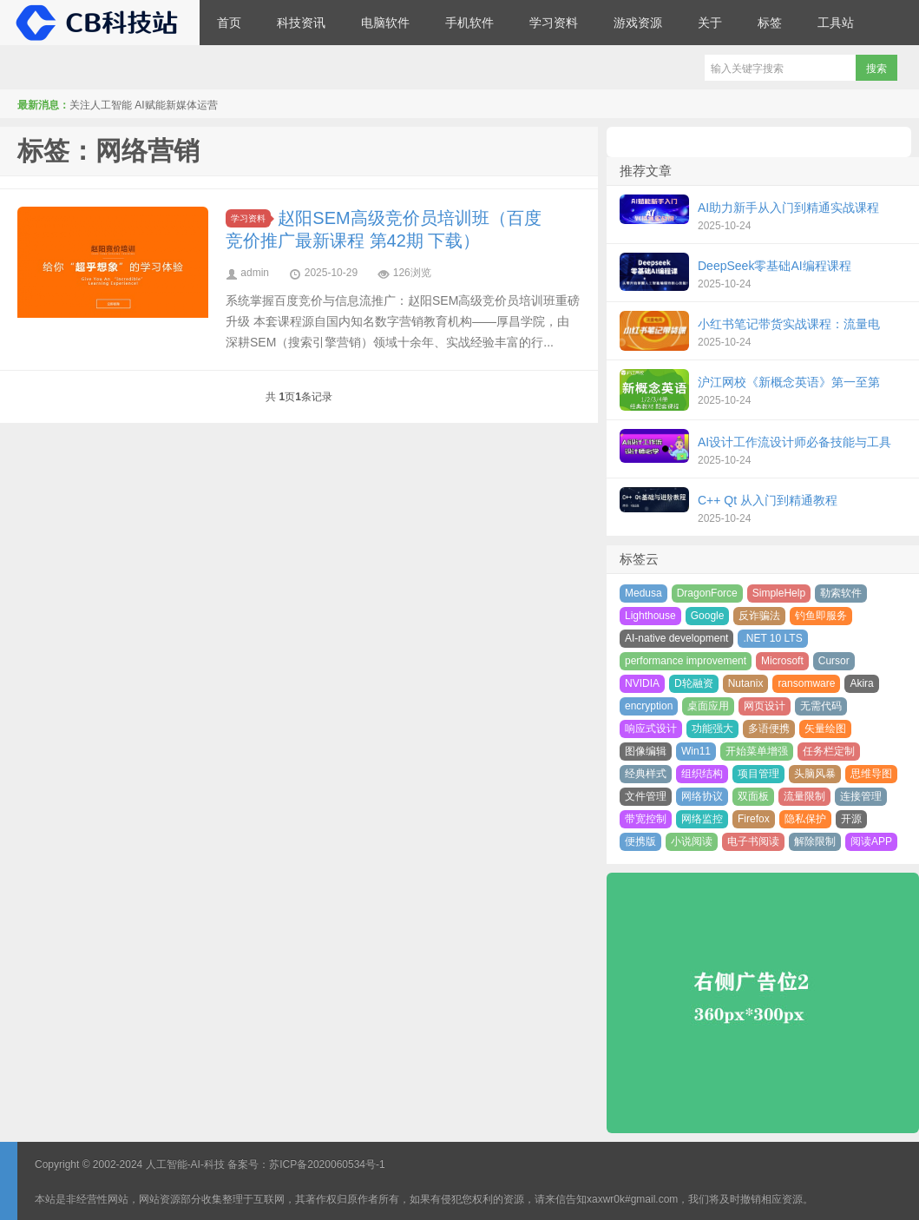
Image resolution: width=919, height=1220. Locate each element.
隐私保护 (805, 819)
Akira (861, 683)
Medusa (643, 593)
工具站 (835, 23)
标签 (770, 23)
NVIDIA (642, 683)
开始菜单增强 (756, 751)
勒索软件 (841, 593)
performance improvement (685, 661)
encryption (649, 706)
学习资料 (553, 23)
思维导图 (871, 774)
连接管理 (861, 796)
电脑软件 (385, 23)
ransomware (806, 683)
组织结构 (702, 774)
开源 (851, 819)
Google (708, 616)
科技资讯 (301, 23)
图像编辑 (645, 751)
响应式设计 (651, 728)
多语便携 (769, 728)
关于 (710, 23)
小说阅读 (691, 841)
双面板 (753, 796)
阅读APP (871, 841)
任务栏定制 (829, 751)
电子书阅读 (753, 841)
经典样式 (645, 774)
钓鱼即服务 (821, 616)
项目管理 (758, 774)
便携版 (640, 841)
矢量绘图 (825, 728)
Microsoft (782, 661)
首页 (229, 23)
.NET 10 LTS (772, 638)
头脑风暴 (815, 774)
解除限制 (815, 841)
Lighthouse (650, 616)
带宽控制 (645, 819)
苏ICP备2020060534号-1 (326, 1164)
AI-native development (676, 638)
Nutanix (746, 683)
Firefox (754, 819)
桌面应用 (708, 706)
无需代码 (821, 706)
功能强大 (712, 728)
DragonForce (707, 593)
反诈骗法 (759, 616)
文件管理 (645, 796)
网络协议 (702, 796)
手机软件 (469, 23)
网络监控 (702, 819)
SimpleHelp (778, 593)
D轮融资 (693, 683)
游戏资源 (638, 23)
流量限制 (804, 796)
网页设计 (764, 706)
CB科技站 (100, 22)
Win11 (696, 751)
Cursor (834, 661)
